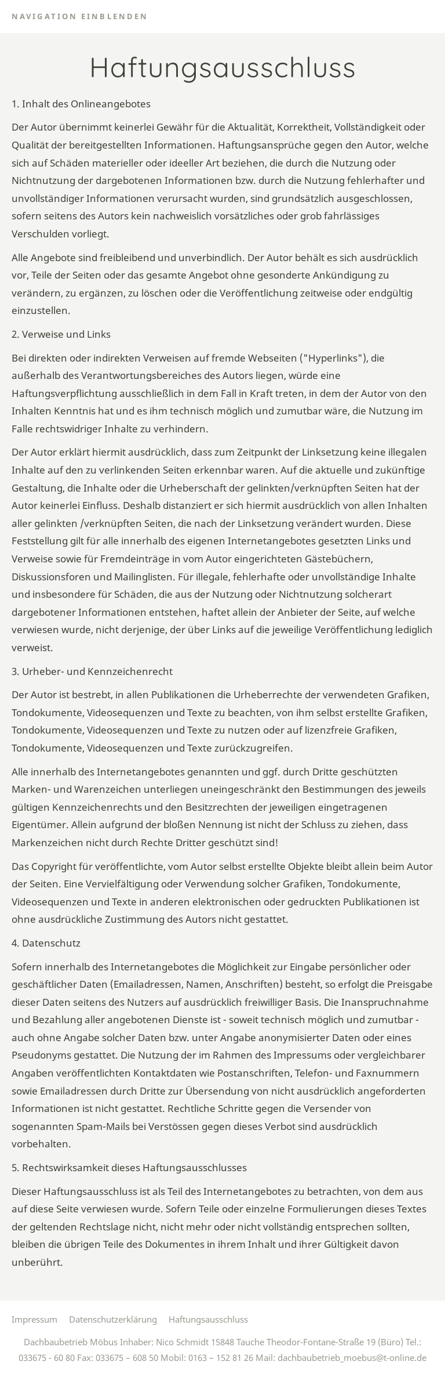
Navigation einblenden (80, 16)
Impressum (34, 1319)
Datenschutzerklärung (113, 1319)
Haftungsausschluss (208, 1319)
